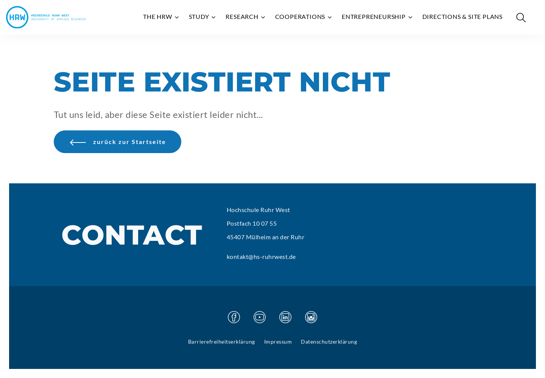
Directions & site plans (462, 16)
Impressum (278, 341)
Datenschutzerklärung (329, 341)
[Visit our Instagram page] (311, 317)
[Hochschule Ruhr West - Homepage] (46, 17)
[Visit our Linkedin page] (285, 317)
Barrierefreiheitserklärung (221, 341)
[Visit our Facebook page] (234, 317)
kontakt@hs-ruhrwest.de (261, 256)
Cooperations (304, 16)
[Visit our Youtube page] (259, 317)
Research (246, 16)
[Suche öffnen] (521, 17)
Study (203, 16)
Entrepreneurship (377, 16)
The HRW (161, 16)
